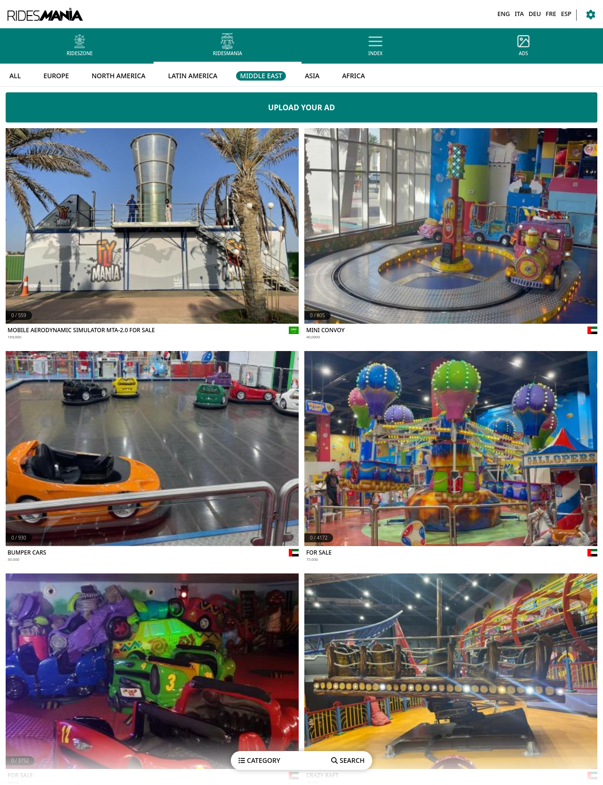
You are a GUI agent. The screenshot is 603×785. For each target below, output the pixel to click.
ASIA (312, 75)
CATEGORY (259, 760)
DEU (535, 13)
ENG (503, 13)
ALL (15, 75)
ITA (519, 13)
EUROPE (56, 75)
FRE (551, 13)
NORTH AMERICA (118, 75)
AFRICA (353, 75)
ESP (566, 13)
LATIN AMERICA (193, 75)
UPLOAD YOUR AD (301, 107)
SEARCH (348, 760)
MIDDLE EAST (261, 75)
